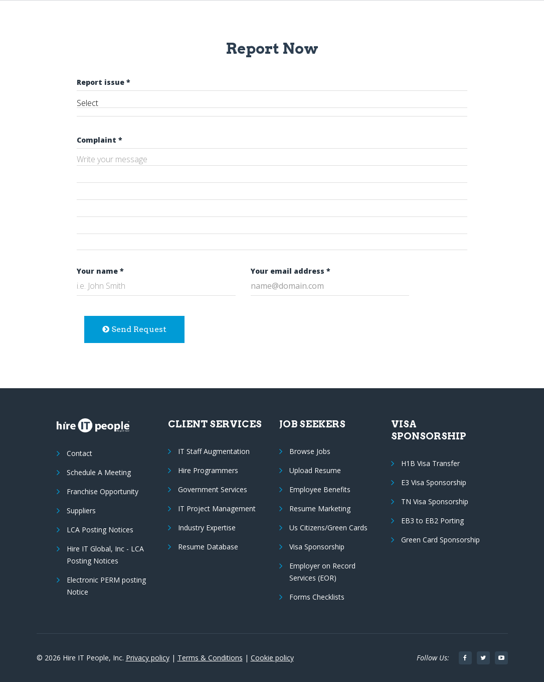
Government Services (212, 489)
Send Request (134, 329)
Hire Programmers (208, 470)
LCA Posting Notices (100, 529)
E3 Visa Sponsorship (433, 482)
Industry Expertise (207, 527)
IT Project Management (217, 508)
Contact (79, 453)
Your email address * (290, 271)
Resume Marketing (319, 508)
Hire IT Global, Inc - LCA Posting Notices (105, 554)
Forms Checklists (316, 597)
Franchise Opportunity (102, 491)
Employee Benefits (319, 489)
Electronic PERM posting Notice (106, 586)
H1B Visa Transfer (430, 463)
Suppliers (81, 510)
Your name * (100, 271)
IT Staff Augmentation (214, 451)
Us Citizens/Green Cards (328, 527)
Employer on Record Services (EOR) (322, 572)
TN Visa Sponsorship (434, 501)
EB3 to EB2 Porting (432, 520)
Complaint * (99, 140)
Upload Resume (315, 470)
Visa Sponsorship (316, 546)
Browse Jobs (309, 451)
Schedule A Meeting (99, 472)
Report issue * (103, 82)
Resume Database (208, 546)
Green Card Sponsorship (440, 539)
